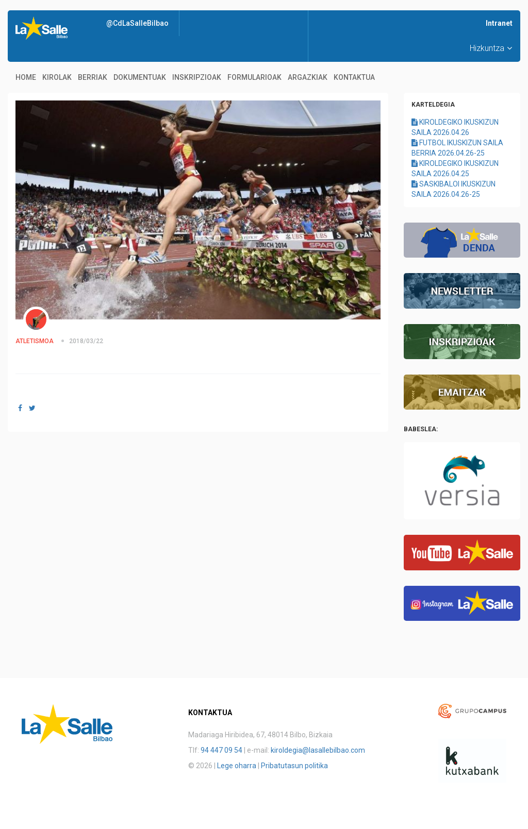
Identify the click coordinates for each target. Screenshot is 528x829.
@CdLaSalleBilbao (137, 23)
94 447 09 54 (221, 750)
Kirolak (57, 77)
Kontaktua (354, 77)
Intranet (499, 23)
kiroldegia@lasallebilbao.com (318, 750)
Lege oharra (236, 766)
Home (25, 77)
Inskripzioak (196, 77)
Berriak (92, 77)
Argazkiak (307, 77)
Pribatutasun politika (294, 766)
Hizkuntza (491, 48)
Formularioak (254, 77)
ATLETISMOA (34, 341)
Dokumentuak (139, 77)
